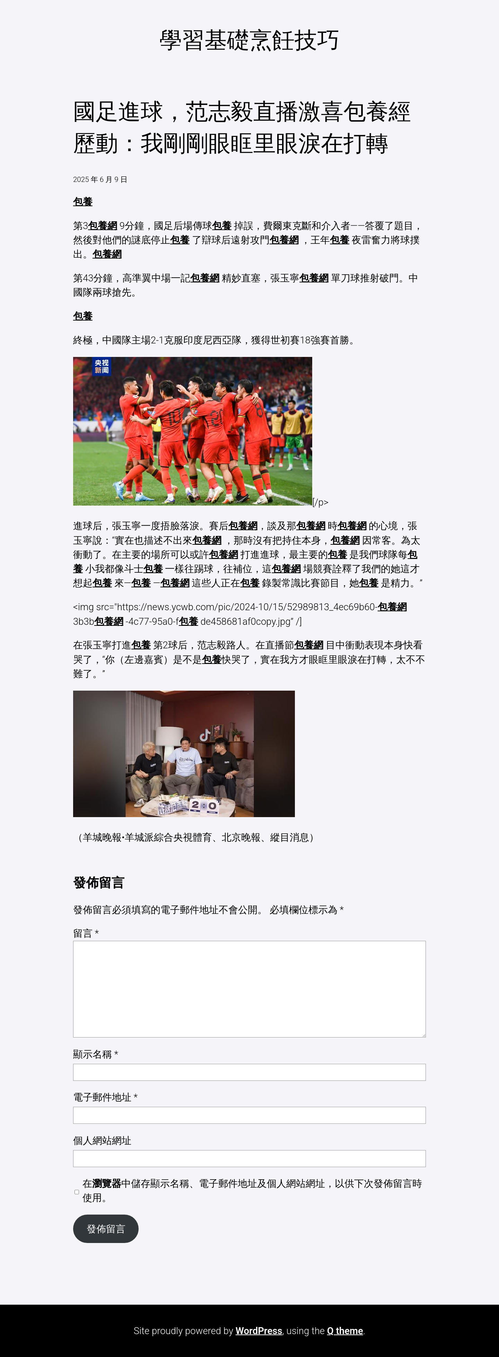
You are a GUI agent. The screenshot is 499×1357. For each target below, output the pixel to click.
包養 (83, 202)
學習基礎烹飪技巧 (249, 40)
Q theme (345, 1331)
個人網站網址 (102, 1140)
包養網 (102, 225)
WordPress (259, 1331)
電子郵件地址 (105, 1097)
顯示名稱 (95, 1054)
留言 (86, 933)
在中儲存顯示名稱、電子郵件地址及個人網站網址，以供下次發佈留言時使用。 (252, 1190)
